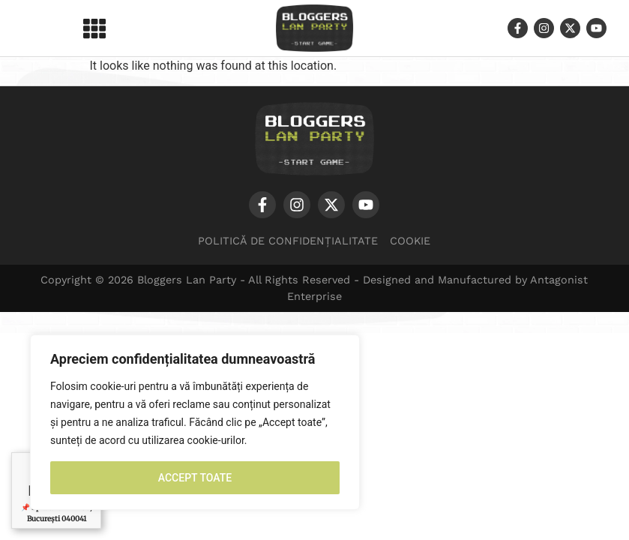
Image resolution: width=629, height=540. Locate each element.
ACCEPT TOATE (195, 478)
